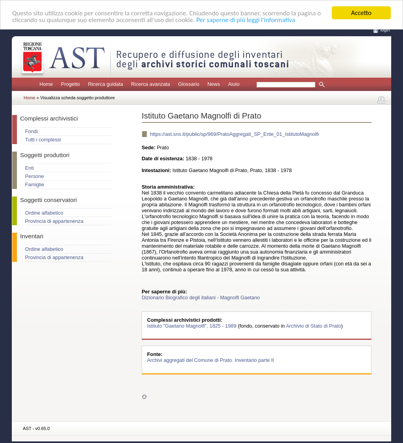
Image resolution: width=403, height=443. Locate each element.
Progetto (70, 84)
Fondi (31, 131)
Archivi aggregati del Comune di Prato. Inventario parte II (210, 360)
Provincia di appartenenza (54, 221)
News (213, 84)
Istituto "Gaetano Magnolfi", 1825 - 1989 (192, 326)
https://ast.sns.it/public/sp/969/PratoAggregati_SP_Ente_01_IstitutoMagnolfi (234, 134)
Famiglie (34, 184)
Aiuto (233, 84)
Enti (29, 168)
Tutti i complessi (43, 140)
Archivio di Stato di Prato (313, 326)
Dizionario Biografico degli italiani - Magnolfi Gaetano (201, 297)
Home (46, 84)
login (385, 30)
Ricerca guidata (105, 84)
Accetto (361, 13)
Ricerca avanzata (150, 84)
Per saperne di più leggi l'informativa (245, 20)
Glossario (188, 84)
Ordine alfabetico (44, 213)
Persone (34, 176)
